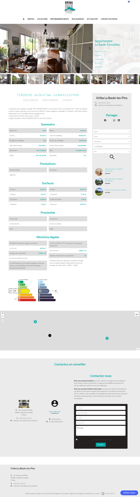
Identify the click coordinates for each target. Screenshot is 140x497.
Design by (110, 493)
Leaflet (138, 349)
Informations (50, 100)
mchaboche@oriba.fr (56, 421)
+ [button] (2, 313)
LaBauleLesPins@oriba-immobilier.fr (110, 105)
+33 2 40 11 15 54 (104, 103)
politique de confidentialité (102, 439)
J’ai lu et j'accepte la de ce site (98, 439)
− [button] (2, 316)
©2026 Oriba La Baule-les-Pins (35, 493)
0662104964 (56, 419)
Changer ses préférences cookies (88, 493)
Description (30, 100)
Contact (67, 100)
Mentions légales (53, 493)
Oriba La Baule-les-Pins (111, 98)
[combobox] (111, 131)
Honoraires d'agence (68, 493)
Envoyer (101, 445)
